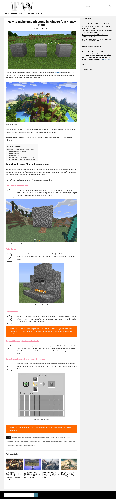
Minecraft (57, 73)
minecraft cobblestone (35, 441)
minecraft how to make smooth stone (52, 441)
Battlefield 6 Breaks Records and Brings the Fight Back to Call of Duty (50, 475)
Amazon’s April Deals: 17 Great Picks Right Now (96, 24)
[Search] (110, 6)
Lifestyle (30, 14)
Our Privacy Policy (87, 69)
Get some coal (15, 155)
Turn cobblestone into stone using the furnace (23, 157)
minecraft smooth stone (69, 441)
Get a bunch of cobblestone (18, 151)
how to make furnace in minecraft (41, 437)
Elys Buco (36, 28)
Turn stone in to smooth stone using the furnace (23, 159)
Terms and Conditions (88, 72)
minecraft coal (24, 441)
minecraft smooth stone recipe (14, 445)
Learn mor (106, 59)
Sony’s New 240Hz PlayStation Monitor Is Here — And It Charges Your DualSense (32, 475)
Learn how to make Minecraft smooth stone (21, 149)
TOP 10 (21, 14)
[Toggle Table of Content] (34, 146)
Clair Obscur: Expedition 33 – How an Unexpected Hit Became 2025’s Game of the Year (13, 475)
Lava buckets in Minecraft (13, 441)
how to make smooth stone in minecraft (60, 437)
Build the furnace (15, 153)
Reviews (14, 14)
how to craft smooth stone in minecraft (21, 437)
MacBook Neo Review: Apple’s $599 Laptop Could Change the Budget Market (97, 31)
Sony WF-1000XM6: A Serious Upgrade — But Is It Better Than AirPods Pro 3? (97, 27)
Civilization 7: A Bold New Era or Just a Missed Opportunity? (68, 474)
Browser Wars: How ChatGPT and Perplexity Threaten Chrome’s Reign (95, 35)
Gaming (39, 14)
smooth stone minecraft (29, 445)
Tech (7, 14)
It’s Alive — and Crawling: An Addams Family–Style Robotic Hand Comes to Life (97, 40)
